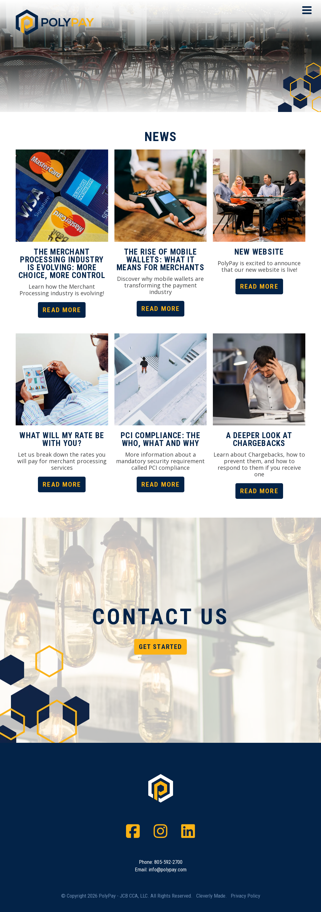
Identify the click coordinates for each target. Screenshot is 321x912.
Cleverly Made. (211, 896)
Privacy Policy (245, 896)
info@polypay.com (168, 869)
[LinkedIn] (188, 831)
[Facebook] (133, 831)
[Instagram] (160, 831)
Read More (62, 310)
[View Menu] (307, 10)
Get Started (160, 647)
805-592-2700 (168, 862)
